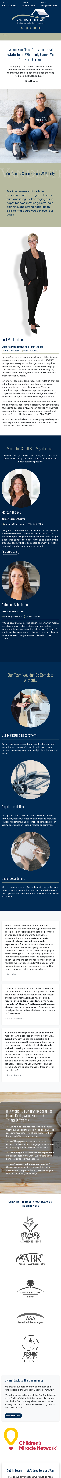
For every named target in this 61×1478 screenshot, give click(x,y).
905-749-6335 (35, 524)
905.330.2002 (9, 5)
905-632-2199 (33, 616)
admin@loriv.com (13, 616)
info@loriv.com (49, 5)
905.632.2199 (28, 5)
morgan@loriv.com (14, 524)
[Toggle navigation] (5, 36)
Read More (10, 552)
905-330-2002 (30, 350)
